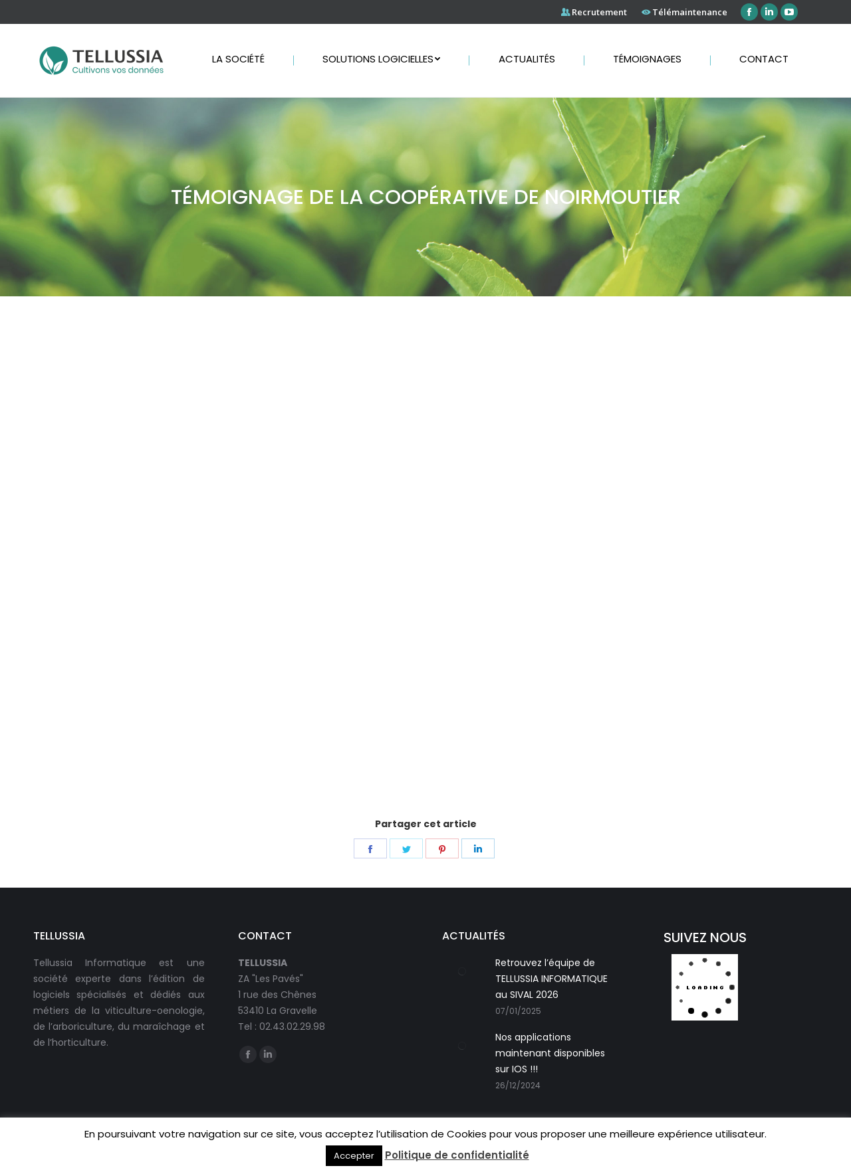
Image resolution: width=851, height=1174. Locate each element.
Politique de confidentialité (457, 1155)
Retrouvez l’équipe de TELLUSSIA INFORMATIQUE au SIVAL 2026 (551, 978)
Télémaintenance (689, 12)
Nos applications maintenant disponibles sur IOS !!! (550, 1053)
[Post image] (462, 971)
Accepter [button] (354, 1155)
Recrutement (599, 12)
